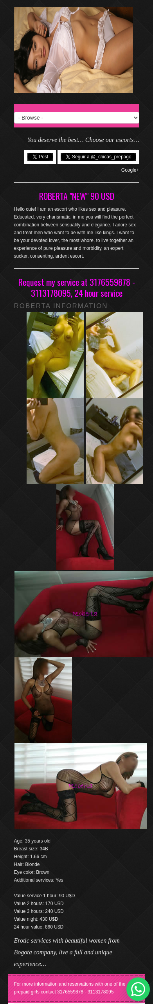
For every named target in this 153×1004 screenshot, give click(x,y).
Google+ (130, 170)
